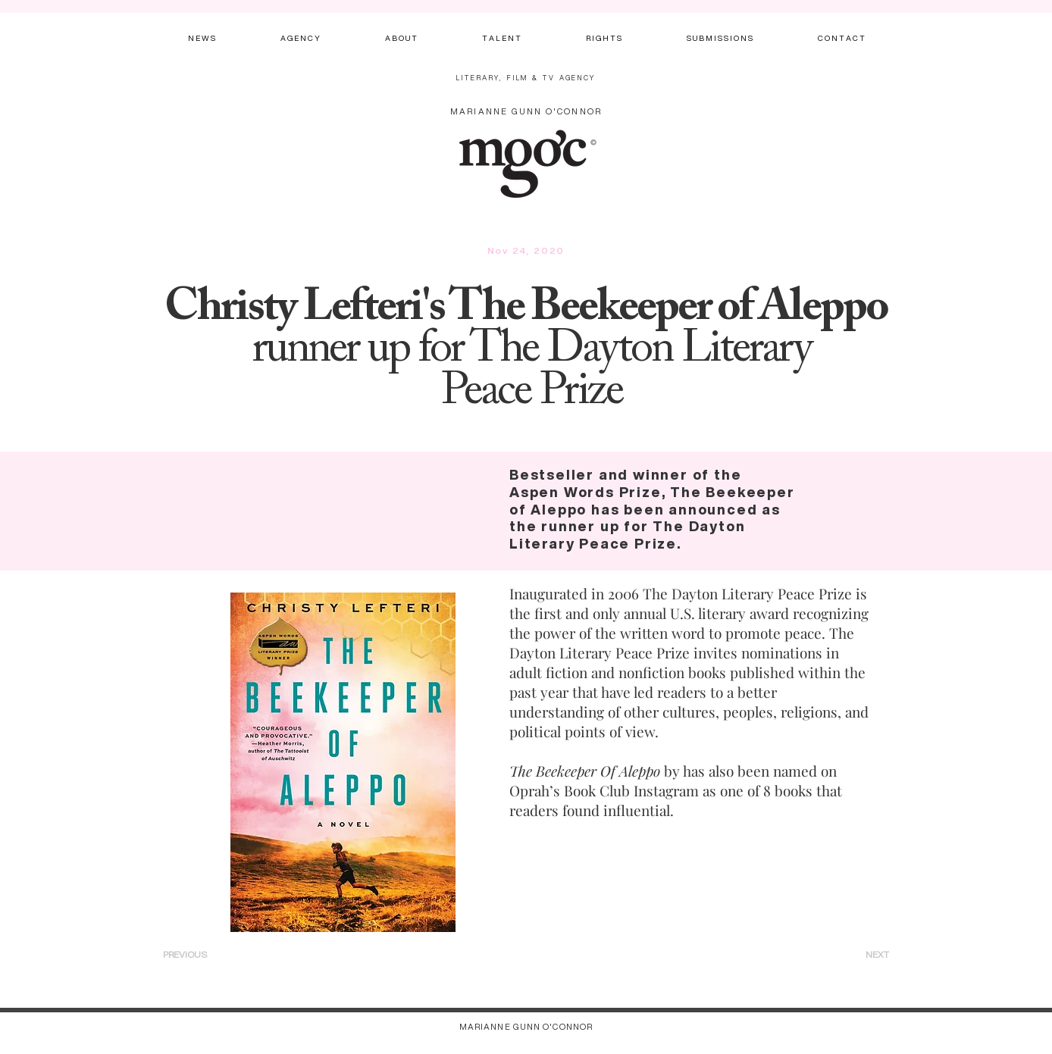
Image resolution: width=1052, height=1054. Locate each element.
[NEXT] (859, 955)
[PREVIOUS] (205, 955)
